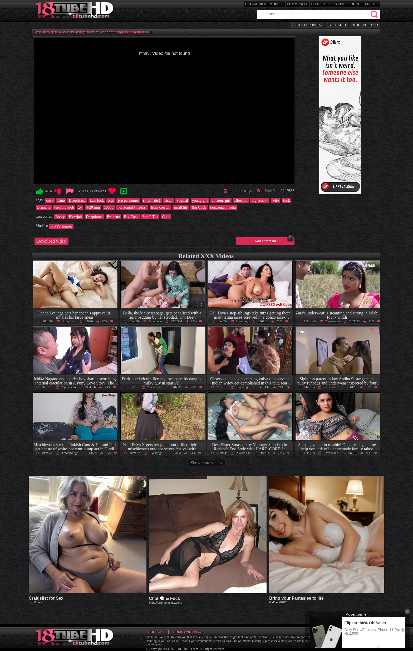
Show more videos (206, 463)
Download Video (51, 241)
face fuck (97, 200)
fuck (286, 200)
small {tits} (151, 200)
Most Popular (365, 25)
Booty (60, 217)
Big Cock (199, 207)
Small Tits (150, 217)
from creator (160, 207)
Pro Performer (61, 226)
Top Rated (337, 25)
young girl (200, 200)
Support (156, 632)
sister (169, 200)
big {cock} (260, 200)
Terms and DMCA (187, 632)
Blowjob (241, 200)
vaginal (182, 200)
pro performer (128, 200)
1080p (109, 207)
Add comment (273, 240)
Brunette (43, 207)
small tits (181, 207)
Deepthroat (77, 200)
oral (111, 200)
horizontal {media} (132, 207)
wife (275, 200)
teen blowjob (64, 207)
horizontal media (223, 207)
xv (80, 207)
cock (49, 200)
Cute (61, 200)
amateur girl (221, 200)
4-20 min (93, 207)
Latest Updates (307, 25)
